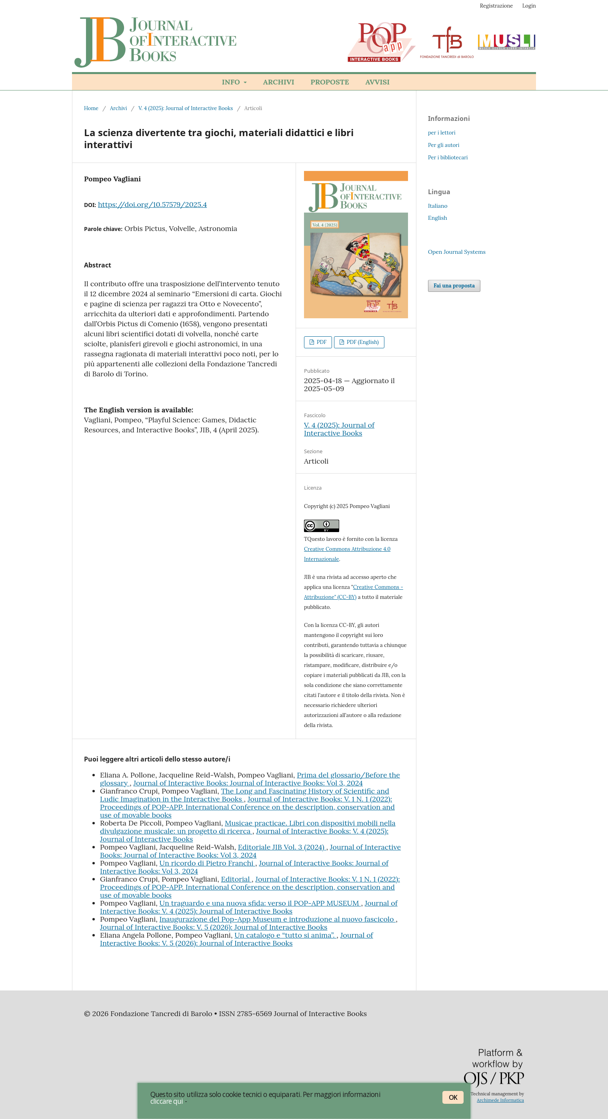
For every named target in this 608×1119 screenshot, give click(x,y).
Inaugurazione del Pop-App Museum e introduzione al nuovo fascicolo (278, 919)
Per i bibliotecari (448, 157)
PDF (320, 342)
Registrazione (496, 5)
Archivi (278, 81)
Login (529, 5)
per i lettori (442, 132)
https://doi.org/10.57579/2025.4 (152, 204)
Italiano (438, 205)
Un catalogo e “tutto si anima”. (285, 935)
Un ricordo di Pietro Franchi (208, 863)
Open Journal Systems (457, 251)
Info (232, 81)
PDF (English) (362, 342)
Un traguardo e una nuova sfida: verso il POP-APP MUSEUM (260, 903)
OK (453, 1097)
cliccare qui (166, 1101)
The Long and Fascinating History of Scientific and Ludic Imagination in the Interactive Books (244, 795)
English (437, 217)
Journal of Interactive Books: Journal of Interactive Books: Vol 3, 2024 (248, 783)
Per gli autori (443, 145)
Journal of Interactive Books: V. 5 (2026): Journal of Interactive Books (213, 927)
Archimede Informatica (500, 1100)
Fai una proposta (454, 285)
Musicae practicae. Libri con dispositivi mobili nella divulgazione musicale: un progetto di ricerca (248, 827)
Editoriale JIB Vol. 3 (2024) (282, 847)
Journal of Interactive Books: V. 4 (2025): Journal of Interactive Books (249, 907)
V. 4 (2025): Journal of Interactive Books (185, 108)
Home (91, 108)
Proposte (329, 81)
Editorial (236, 879)
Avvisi (377, 81)
